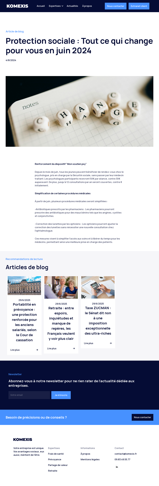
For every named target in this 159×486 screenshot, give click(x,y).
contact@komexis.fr (126, 453)
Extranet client (139, 6)
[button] (56, 5)
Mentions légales (90, 459)
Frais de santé (56, 453)
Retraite (52, 470)
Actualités (72, 5)
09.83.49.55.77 (122, 459)
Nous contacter (115, 6)
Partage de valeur (58, 465)
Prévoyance (54, 459)
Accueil (41, 5)
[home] (17, 6)
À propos (87, 5)
